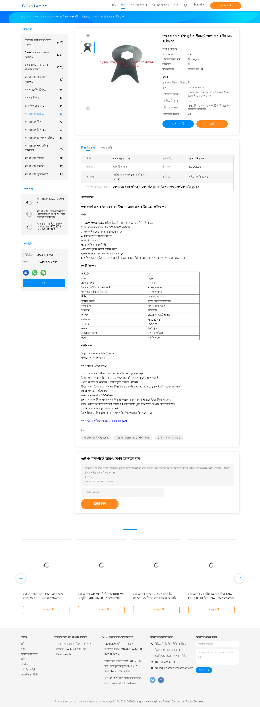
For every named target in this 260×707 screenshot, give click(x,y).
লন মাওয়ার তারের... (44, 158)
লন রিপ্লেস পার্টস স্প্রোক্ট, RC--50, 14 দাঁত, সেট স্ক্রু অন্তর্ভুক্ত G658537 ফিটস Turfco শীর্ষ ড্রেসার (122, 666)
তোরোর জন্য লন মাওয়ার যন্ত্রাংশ (70, 637)
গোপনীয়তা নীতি (29, 674)
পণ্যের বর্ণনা (106, 147)
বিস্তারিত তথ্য (88, 147)
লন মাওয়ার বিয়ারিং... (44, 166)
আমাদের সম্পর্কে (29, 654)
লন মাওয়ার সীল (44, 122)
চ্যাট (44, 282)
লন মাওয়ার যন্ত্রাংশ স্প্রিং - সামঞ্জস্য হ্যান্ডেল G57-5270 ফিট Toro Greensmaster (73, 649)
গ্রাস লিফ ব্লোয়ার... (44, 106)
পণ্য (23, 649)
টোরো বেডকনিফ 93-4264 (96, 438)
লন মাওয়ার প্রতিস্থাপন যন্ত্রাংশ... (44, 79)
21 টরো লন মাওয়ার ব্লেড (169, 438)
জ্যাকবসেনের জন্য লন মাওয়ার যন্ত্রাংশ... (44, 67)
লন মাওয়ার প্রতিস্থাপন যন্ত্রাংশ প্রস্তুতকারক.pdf (104, 420)
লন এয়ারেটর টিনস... (44, 90)
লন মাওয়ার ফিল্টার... (44, 130)
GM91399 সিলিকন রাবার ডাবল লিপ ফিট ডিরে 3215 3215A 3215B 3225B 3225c (123, 649)
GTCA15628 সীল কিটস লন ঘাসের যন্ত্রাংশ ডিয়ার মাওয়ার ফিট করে (122, 681)
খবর (23, 659)
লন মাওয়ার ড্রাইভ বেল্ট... (44, 174)
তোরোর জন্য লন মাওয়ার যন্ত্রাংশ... (44, 42)
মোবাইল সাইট (28, 669)
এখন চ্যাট (226, 5)
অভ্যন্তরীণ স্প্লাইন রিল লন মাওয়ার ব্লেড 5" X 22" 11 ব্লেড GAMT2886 (50, 226)
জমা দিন (100, 504)
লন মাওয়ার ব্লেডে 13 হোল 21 (50, 200)
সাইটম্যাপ (25, 664)
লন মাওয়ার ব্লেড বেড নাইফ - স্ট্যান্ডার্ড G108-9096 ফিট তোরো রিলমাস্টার (51, 214)
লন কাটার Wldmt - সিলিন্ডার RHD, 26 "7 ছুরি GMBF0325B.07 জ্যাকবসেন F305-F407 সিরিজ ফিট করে (101, 598)
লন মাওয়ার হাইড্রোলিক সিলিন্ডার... (44, 148)
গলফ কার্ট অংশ (44, 98)
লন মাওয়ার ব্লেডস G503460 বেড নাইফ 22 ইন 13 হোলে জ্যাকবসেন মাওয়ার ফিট (43, 598)
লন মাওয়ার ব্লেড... (44, 114)
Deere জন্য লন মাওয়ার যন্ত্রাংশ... (44, 54)
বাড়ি (23, 643)
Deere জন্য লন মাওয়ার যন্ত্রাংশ (117, 637)
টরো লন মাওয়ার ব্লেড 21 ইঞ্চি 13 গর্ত (133, 438)
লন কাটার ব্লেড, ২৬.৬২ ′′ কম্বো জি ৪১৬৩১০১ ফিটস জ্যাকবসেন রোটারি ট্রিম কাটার (154, 598)
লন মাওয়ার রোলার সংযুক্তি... (44, 138)
